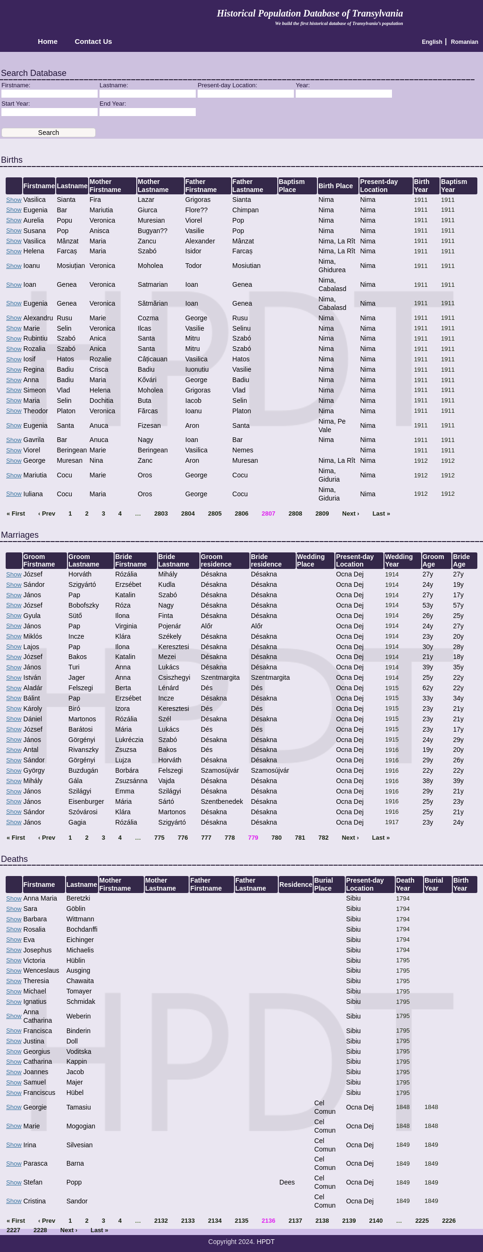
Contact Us (93, 41)
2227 (13, 1230)
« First (16, 513)
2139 (349, 1220)
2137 (295, 1220)
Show (14, 199)
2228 (40, 1230)
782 (323, 837)
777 (206, 837)
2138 (322, 1220)
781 (300, 837)
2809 (322, 513)
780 (277, 837)
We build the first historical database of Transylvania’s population (339, 23)
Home (48, 41)
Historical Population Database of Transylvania (310, 13)
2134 (215, 1220)
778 (230, 837)
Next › (350, 513)
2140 (376, 1220)
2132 (161, 1220)
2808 (295, 513)
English (432, 42)
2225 (422, 1220)
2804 (188, 513)
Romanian (464, 42)
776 (183, 837)
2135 (242, 1220)
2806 (242, 513)
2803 (161, 513)
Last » (382, 513)
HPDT (266, 1241)
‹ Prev (46, 513)
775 (159, 837)
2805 (215, 513)
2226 (449, 1220)
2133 (188, 1220)
